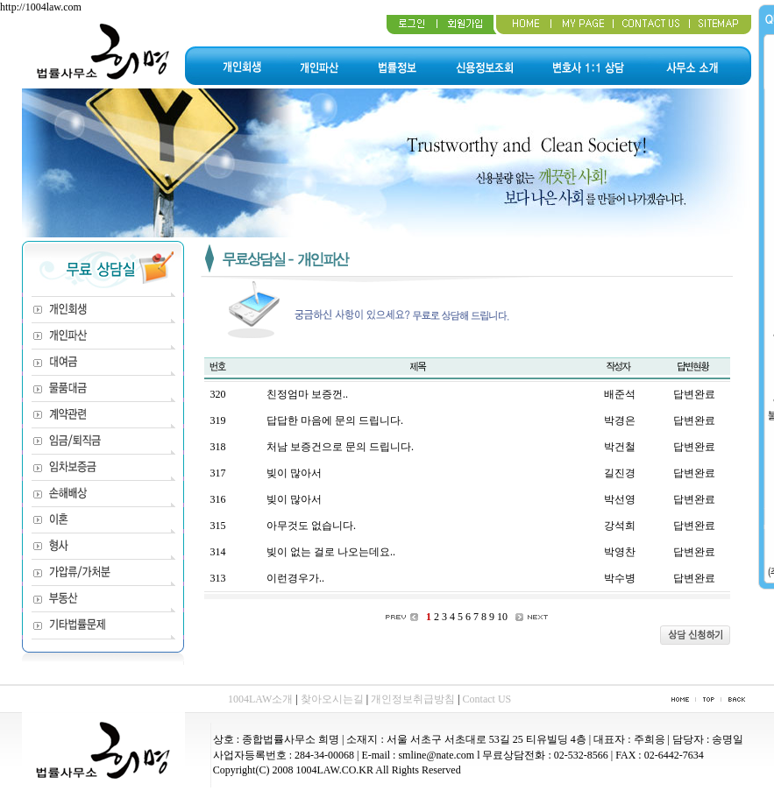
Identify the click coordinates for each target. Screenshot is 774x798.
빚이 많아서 (294, 473)
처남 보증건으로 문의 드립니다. (340, 447)
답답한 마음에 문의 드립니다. (334, 420)
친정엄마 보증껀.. (307, 394)
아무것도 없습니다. (311, 525)
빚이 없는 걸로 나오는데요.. (330, 552)
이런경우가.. (295, 578)
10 (502, 617)
